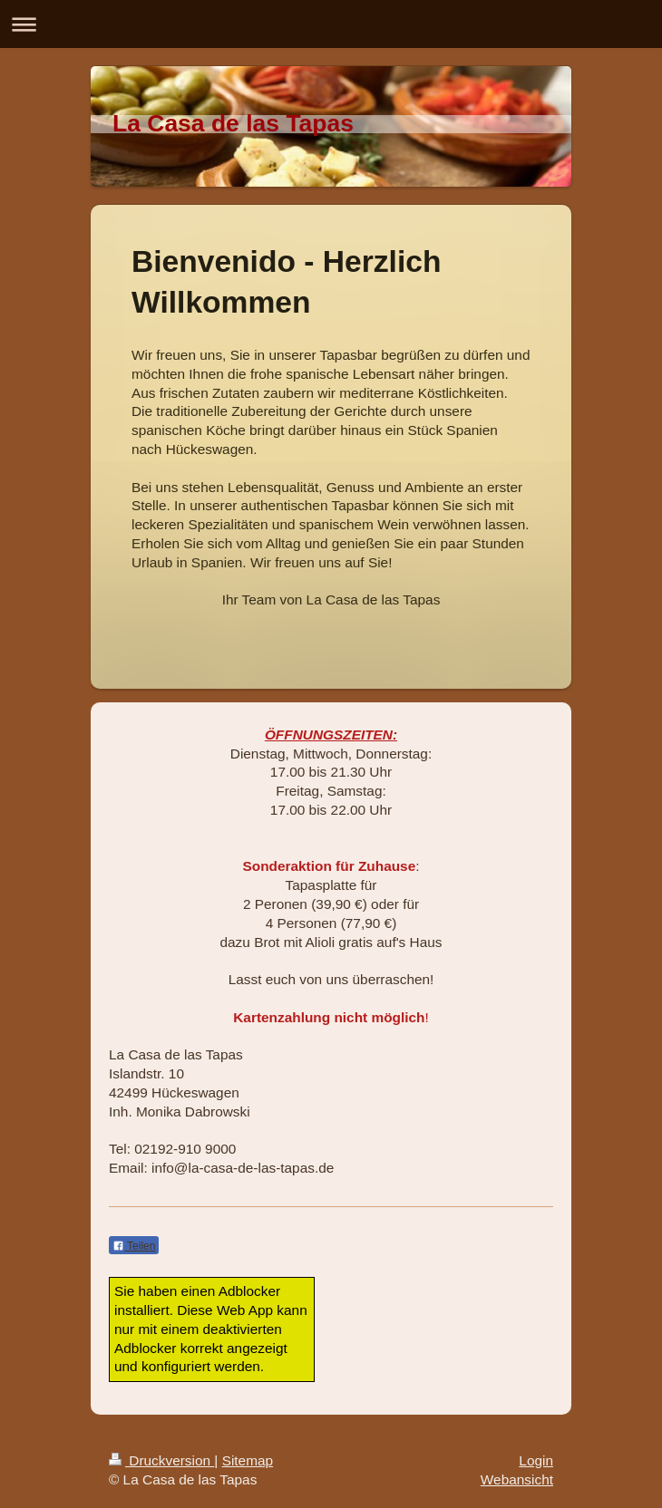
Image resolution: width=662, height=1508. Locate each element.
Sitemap (247, 1460)
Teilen (133, 1246)
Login (536, 1460)
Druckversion (161, 1460)
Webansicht (517, 1479)
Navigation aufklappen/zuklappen (331, 24)
